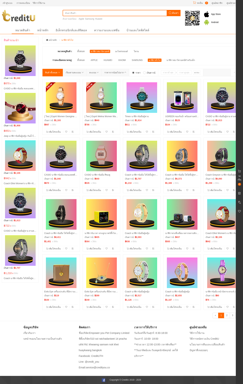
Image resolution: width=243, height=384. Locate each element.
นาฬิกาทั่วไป (155, 60)
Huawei (98, 19)
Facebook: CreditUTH (91, 356)
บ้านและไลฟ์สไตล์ (138, 30)
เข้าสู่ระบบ (7, 3)
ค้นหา (174, 13)
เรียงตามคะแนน (75, 72)
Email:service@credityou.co (94, 367)
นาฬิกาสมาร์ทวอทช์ (100, 51)
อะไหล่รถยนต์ (121, 51)
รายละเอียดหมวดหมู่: (62, 60)
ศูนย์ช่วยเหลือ (233, 3)
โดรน (136, 51)
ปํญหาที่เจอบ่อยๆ (199, 350)
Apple (81, 19)
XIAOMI (122, 60)
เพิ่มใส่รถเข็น (53, 132)
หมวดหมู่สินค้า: (65, 51)
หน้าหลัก (42, 30)
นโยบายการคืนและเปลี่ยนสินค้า (207, 344)
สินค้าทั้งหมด (52, 72)
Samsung (89, 19)
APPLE (94, 60)
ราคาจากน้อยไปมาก (115, 72)
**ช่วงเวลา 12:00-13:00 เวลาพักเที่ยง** (155, 344)
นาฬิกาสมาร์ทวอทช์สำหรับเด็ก (180, 60)
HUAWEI (108, 60)
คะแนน (94, 72)
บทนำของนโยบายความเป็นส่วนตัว (42, 338)
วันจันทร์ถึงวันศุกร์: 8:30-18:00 (151, 333)
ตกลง (196, 72)
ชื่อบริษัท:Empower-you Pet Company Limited (104, 333)
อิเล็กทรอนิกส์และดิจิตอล (71, 30)
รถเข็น (200, 3)
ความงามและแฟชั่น (106, 30)
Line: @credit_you (89, 361)
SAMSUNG (137, 60)
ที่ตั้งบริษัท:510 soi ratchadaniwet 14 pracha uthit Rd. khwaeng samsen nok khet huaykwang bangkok (103, 344)
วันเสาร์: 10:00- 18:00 (146, 338)
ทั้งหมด (81, 51)
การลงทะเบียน (23, 3)
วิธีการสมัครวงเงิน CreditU (204, 338)
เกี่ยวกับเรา (29, 333)
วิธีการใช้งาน (39, 3)
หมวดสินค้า (22, 30)
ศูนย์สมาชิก (217, 3)
